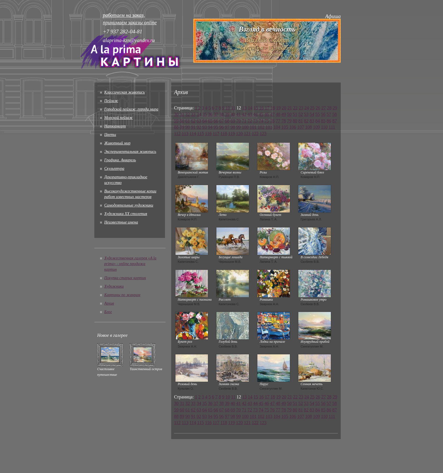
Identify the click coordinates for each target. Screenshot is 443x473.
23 (301, 107)
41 (238, 114)
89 (182, 127)
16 (261, 107)
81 (300, 120)
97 (227, 127)
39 (227, 114)
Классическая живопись (124, 92)
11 (233, 107)
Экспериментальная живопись (130, 151)
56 (323, 114)
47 (272, 114)
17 (267, 107)
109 (316, 127)
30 (176, 114)
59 (176, 120)
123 (263, 133)
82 (306, 120)
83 (312, 120)
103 (269, 127)
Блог (108, 312)
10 (227, 107)
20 (284, 107)
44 (255, 114)
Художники (114, 286)
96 (221, 127)
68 (227, 120)
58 (334, 114)
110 (324, 127)
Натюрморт (115, 126)
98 (233, 127)
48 (278, 114)
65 (210, 120)
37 (216, 114)
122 (255, 133)
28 (329, 107)
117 (216, 133)
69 (233, 120)
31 (182, 114)
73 (255, 120)
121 (247, 133)
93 (204, 127)
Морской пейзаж (118, 118)
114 (193, 133)
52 (300, 114)
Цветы (110, 135)
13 (244, 107)
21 (289, 107)
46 (266, 114)
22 (295, 107)
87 (334, 120)
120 (239, 133)
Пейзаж (111, 101)
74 (261, 120)
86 (329, 120)
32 (187, 114)
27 (323, 107)
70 (238, 120)
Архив (109, 303)
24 (306, 107)
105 (284, 127)
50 (289, 114)
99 (238, 127)
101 (253, 127)
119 (231, 133)
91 (193, 127)
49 (283, 114)
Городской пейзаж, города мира (131, 109)
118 (223, 133)
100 (245, 127)
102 (261, 127)
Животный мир (117, 143)
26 (318, 107)
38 (221, 114)
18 (272, 107)
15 (255, 107)
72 (249, 120)
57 (329, 114)
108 (308, 127)
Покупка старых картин (125, 278)
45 (261, 114)
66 (216, 120)
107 (300, 127)
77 (278, 120)
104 (276, 127)
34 (199, 114)
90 (187, 127)
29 (335, 107)
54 (312, 114)
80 (295, 120)
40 (233, 114)
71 (244, 120)
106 (292, 127)
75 (266, 120)
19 (278, 107)
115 (200, 133)
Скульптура (114, 168)
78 (283, 120)
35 (204, 114)
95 (216, 127)
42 (244, 114)
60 (182, 120)
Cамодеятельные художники (128, 205)
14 (250, 107)
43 (249, 114)
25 (312, 107)
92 (199, 127)
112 (177, 133)
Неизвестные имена (121, 222)
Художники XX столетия (125, 214)
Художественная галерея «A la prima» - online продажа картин (130, 264)
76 (272, 120)
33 (193, 114)
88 (176, 127)
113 (185, 133)
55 (317, 114)
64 (204, 120)
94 (210, 127)
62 (193, 120)
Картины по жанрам (122, 295)
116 (208, 133)
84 (317, 120)
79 (289, 120)
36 (210, 114)
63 (199, 120)
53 (306, 114)
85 (323, 120)
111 (332, 127)
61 (187, 120)
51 (295, 114)
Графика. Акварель (120, 160)
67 (221, 120)
